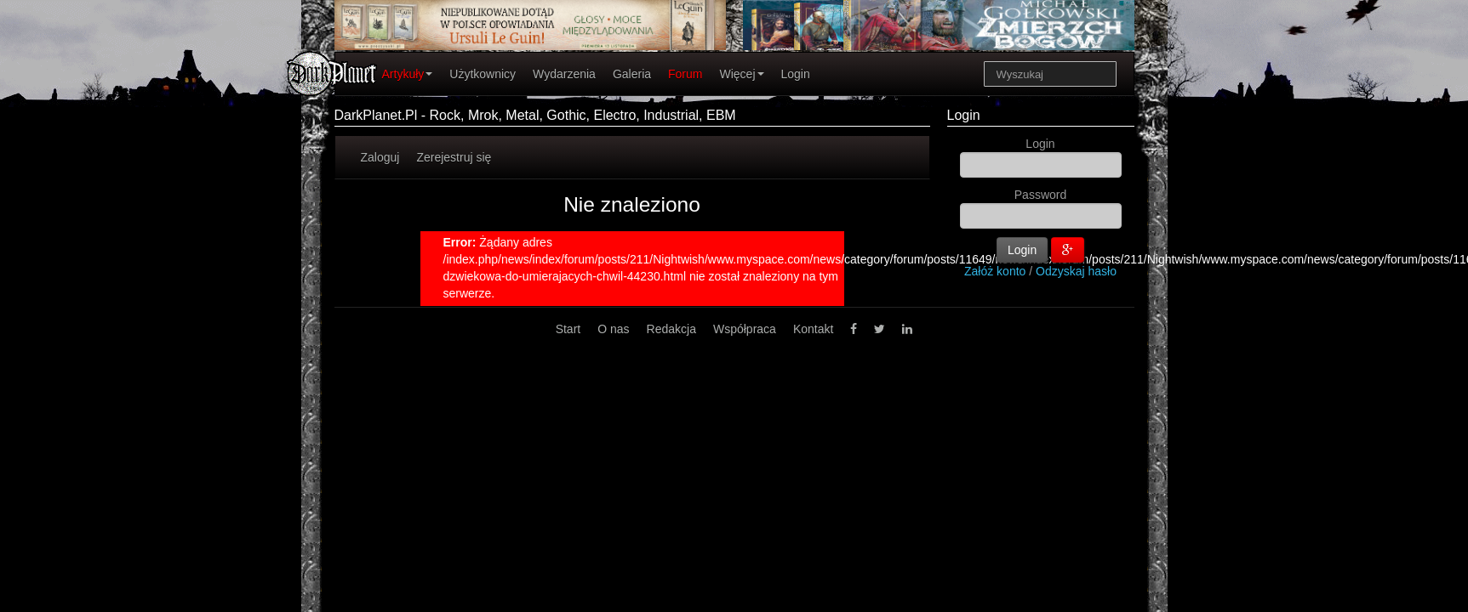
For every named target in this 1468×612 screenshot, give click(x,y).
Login (795, 74)
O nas (613, 329)
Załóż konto (994, 271)
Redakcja (671, 329)
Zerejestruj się (453, 157)
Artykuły (407, 74)
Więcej (741, 74)
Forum (685, 74)
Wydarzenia (564, 74)
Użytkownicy (482, 74)
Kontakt (813, 329)
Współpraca (744, 329)
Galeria (632, 74)
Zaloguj (380, 157)
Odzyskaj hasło (1076, 271)
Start (568, 329)
